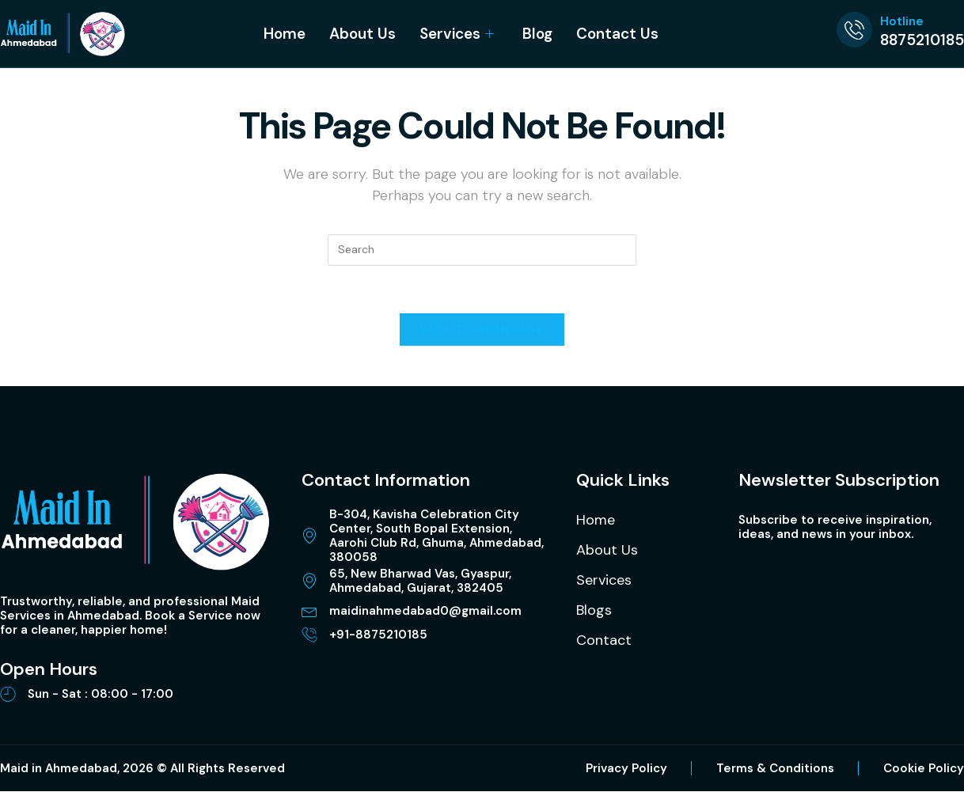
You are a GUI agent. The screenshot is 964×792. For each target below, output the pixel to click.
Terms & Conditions (775, 769)
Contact (604, 640)
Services (456, 34)
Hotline (902, 21)
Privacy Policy (626, 769)
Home (285, 34)
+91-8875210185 (378, 635)
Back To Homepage (482, 330)
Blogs (594, 610)
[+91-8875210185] (309, 635)
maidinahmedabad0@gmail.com (425, 612)
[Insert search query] (482, 250)
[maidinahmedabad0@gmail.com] (309, 612)
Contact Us (617, 34)
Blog (537, 34)
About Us (362, 34)
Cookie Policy (923, 769)
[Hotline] (854, 29)
